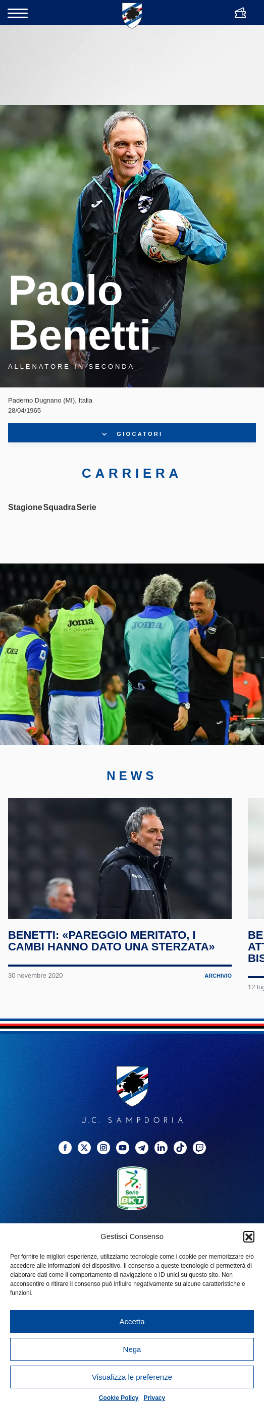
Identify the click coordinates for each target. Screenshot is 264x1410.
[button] (249, 1236)
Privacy (155, 1397)
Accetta (131, 1321)
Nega (132, 1349)
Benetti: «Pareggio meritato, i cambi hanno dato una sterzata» (111, 941)
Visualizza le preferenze (132, 1377)
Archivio (218, 976)
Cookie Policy (119, 1397)
